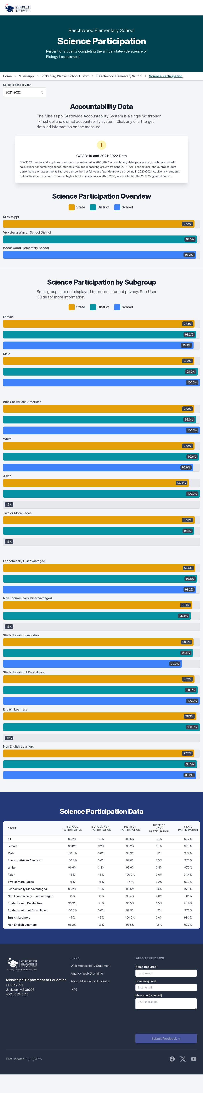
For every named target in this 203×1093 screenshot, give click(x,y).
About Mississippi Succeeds (90, 981)
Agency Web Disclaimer (87, 973)
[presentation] (164, 1021)
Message (148, 995)
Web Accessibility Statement (90, 966)
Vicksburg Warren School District (65, 76)
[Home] (18, 7)
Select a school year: (17, 84)
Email (146, 981)
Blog (74, 989)
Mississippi (27, 76)
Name (146, 966)
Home (7, 76)
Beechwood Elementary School (119, 76)
